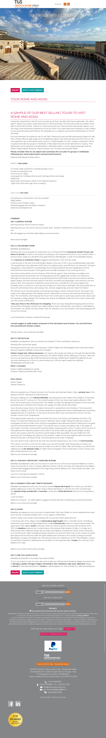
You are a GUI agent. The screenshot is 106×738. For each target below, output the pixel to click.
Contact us (69, 629)
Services (58, 4)
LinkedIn (18, 704)
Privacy (53, 608)
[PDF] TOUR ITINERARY (33, 90)
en (68, 4)
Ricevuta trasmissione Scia (53, 634)
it (65, 4)
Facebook (10, 704)
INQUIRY (15, 90)
